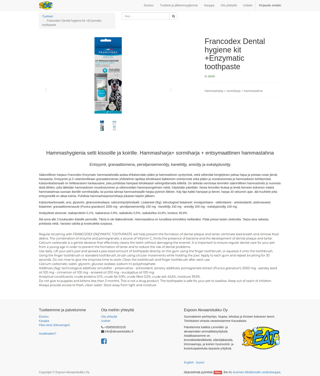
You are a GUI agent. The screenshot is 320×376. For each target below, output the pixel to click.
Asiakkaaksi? (47, 333)
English (189, 362)
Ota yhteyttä (109, 316)
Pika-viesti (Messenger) (54, 325)
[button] (47, 87)
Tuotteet (47, 16)
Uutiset (105, 320)
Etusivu (44, 316)
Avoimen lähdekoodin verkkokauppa (256, 372)
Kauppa (44, 320)
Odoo (218, 372)
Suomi (200, 362)
